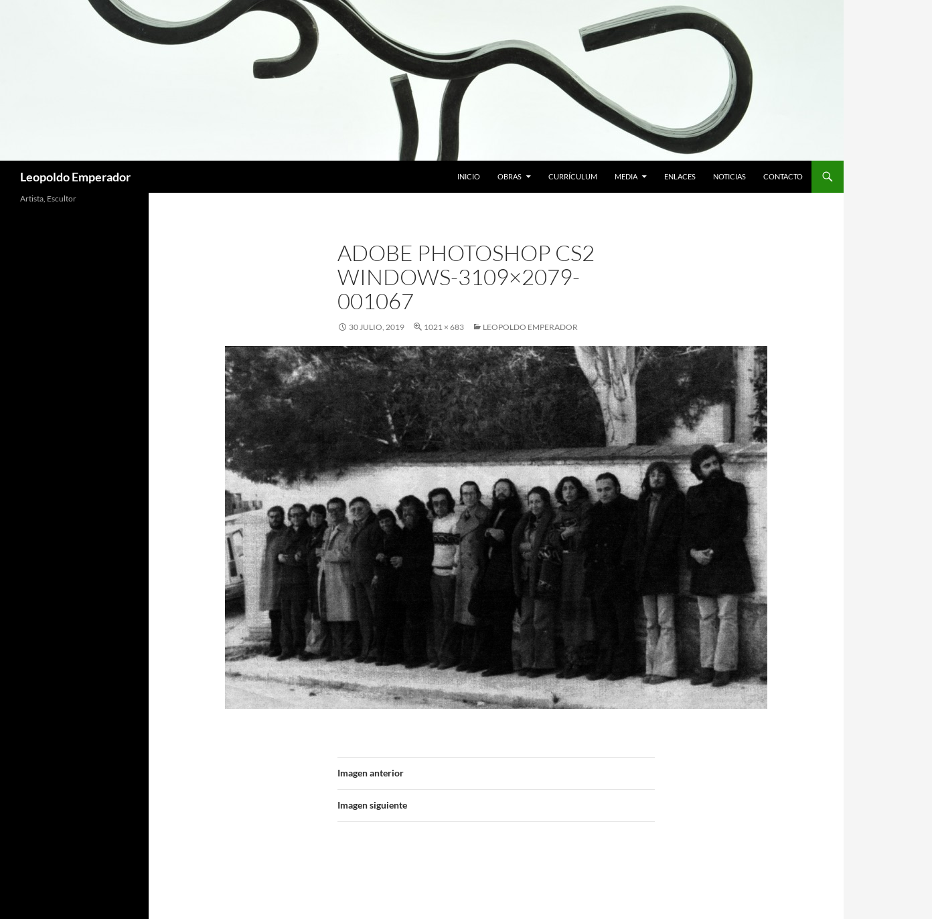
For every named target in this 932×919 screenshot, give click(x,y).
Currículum (572, 176)
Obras (509, 176)
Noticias (729, 176)
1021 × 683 (444, 327)
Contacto (783, 176)
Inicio (468, 176)
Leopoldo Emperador (75, 176)
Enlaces (680, 176)
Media (626, 176)
